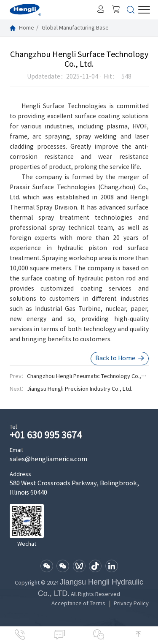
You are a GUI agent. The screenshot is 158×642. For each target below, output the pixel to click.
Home (26, 27)
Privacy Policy (131, 603)
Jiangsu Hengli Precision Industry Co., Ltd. (79, 389)
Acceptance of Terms (78, 603)
